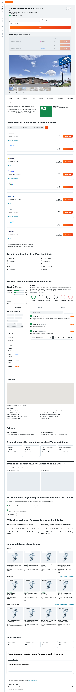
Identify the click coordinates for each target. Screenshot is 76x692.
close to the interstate (11, 326)
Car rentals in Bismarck (34, 667)
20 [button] (29, 41)
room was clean (10, 315)
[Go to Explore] (2, 21)
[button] (2, 2)
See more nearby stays (69, 548)
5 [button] (26, 35)
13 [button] (29, 38)
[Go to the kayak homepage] (9, 2)
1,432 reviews (20, 15)
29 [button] (35, 45)
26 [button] (26, 45)
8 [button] (46, 35)
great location (18, 318)
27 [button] (29, 45)
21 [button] (32, 41)
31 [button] (20, 48)
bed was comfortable (11, 323)
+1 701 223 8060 (13, 13)
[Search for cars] (2, 11)
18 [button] (23, 41)
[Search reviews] (48, 312)
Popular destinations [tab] (23, 659)
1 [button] (46, 32)
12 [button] (26, 38)
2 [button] (49, 32)
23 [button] (16, 45)
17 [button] (52, 38)
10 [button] (20, 38)
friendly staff (20, 326)
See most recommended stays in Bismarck (65, 604)
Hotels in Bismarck (13, 669)
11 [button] (23, 38)
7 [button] (32, 35)
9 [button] (49, 35)
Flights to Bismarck (13, 667)
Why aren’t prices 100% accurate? (41, 689)
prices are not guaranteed (32, 680)
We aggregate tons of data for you (41, 687)
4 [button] (23, 35)
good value (15, 320)
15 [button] (35, 38)
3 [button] (52, 32)
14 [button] (32, 38)
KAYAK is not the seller (41, 684)
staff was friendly (10, 318)
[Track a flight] (2, 23)
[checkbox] (13, 349)
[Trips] (2, 30)
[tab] (18, 307)
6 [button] (29, 35)
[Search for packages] (2, 14)
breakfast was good (19, 315)
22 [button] (35, 41)
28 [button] (32, 45)
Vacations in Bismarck (55, 667)
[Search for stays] (2, 9)
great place (19, 323)
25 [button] (23, 45)
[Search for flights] (2, 6)
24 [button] (20, 45)
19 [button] (26, 41)
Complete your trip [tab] (13, 659)
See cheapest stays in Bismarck (67, 576)
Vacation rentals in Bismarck (36, 669)
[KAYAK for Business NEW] (2, 26)
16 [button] (16, 41)
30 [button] (17, 48)
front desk (9, 320)
